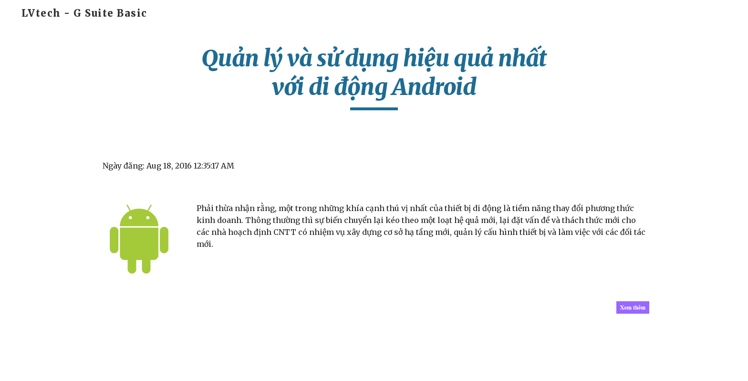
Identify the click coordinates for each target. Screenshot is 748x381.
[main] (374, 77)
